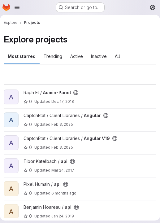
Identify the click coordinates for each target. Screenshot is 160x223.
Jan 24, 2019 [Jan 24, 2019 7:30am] (62, 216)
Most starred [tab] (22, 56)
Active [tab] (76, 56)
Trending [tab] (53, 56)
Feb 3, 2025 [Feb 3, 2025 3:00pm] (62, 147)
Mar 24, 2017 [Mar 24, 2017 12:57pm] (62, 170)
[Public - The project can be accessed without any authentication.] (75, 92)
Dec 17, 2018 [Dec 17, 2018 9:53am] (62, 101)
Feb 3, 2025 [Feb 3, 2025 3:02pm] (62, 124)
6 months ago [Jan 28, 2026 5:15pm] (63, 193)
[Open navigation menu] (17, 7)
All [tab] (117, 56)
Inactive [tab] (99, 56)
